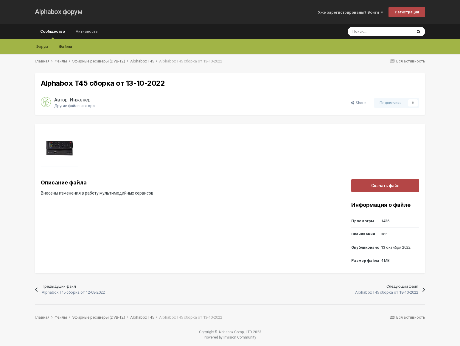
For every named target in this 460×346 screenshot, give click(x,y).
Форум (42, 46)
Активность (87, 31)
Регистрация (407, 12)
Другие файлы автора (74, 106)
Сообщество (52, 34)
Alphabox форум (58, 11)
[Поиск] (380, 31)
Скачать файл (385, 185)
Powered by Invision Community (230, 337)
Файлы (65, 46)
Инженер (80, 100)
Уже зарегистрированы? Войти (350, 12)
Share (358, 103)
